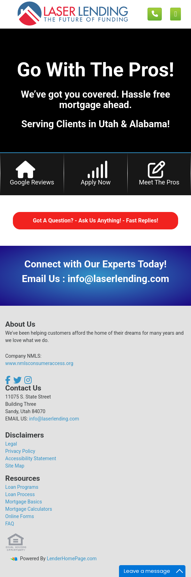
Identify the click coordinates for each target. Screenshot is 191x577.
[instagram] (28, 380)
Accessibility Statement (30, 458)
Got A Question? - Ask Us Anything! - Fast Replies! (95, 220)
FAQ (9, 523)
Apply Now (96, 182)
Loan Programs (21, 487)
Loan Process (20, 494)
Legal (11, 444)
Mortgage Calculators (28, 509)
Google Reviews (32, 182)
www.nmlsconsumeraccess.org (39, 363)
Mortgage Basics (23, 501)
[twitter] (17, 380)
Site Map (14, 466)
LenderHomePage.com (71, 558)
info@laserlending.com (54, 419)
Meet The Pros (159, 182)
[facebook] (8, 380)
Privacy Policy (20, 451)
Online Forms (19, 516)
